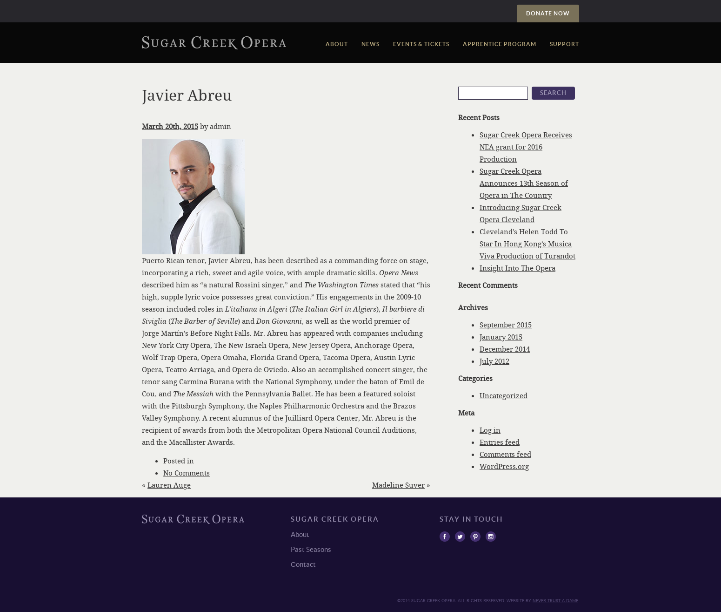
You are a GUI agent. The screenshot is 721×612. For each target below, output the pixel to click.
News (370, 44)
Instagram (491, 536)
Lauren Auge (169, 485)
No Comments (186, 472)
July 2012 (494, 361)
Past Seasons (311, 549)
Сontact (303, 564)
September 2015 (506, 324)
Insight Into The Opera (517, 267)
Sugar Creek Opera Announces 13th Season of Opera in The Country (524, 183)
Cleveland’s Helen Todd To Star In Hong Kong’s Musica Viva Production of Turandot (527, 243)
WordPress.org (504, 466)
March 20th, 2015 (170, 126)
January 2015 (501, 336)
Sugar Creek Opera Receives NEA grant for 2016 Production (526, 146)
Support (564, 44)
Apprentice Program (499, 44)
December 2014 (505, 349)
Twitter (460, 536)
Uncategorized (503, 395)
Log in (490, 430)
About (337, 44)
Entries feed (500, 442)
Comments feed (505, 454)
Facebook (445, 536)
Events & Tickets (421, 44)
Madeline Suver (398, 485)
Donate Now (548, 13)
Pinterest (475, 536)
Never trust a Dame (555, 600)
